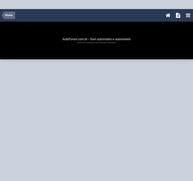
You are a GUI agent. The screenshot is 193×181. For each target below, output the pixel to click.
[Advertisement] (91, 3)
